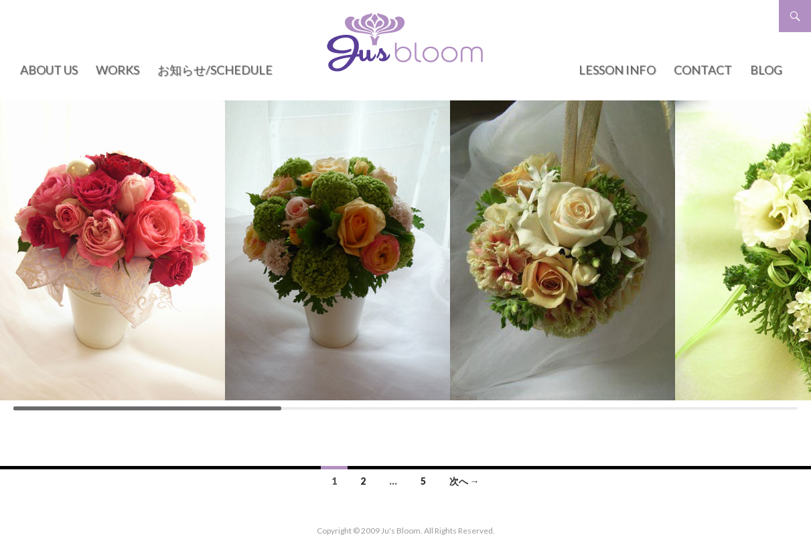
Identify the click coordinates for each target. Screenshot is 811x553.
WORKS (117, 69)
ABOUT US (49, 69)
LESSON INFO (617, 69)
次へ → (464, 481)
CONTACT (703, 69)
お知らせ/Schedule (215, 69)
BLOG (766, 69)
